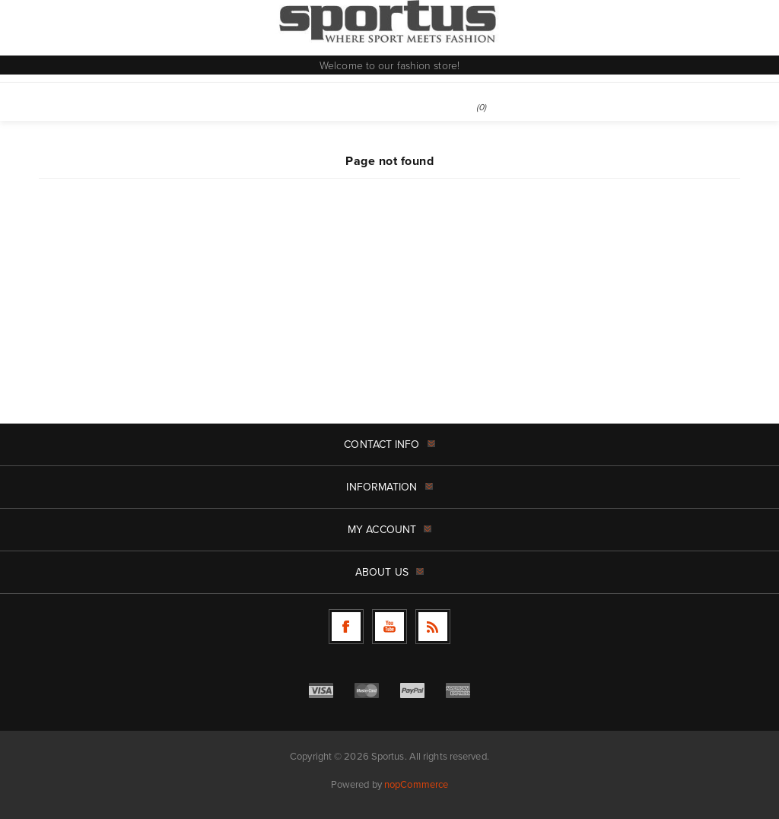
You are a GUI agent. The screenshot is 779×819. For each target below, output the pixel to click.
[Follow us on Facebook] (346, 626)
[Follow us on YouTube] (389, 626)
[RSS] (432, 626)
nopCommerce (416, 784)
